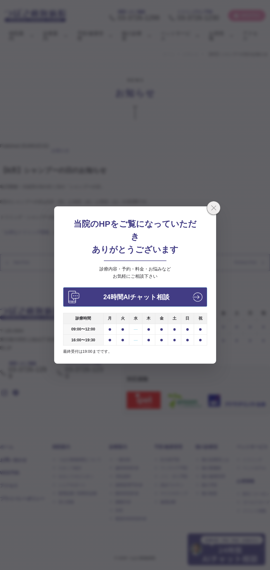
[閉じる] (213, 209)
